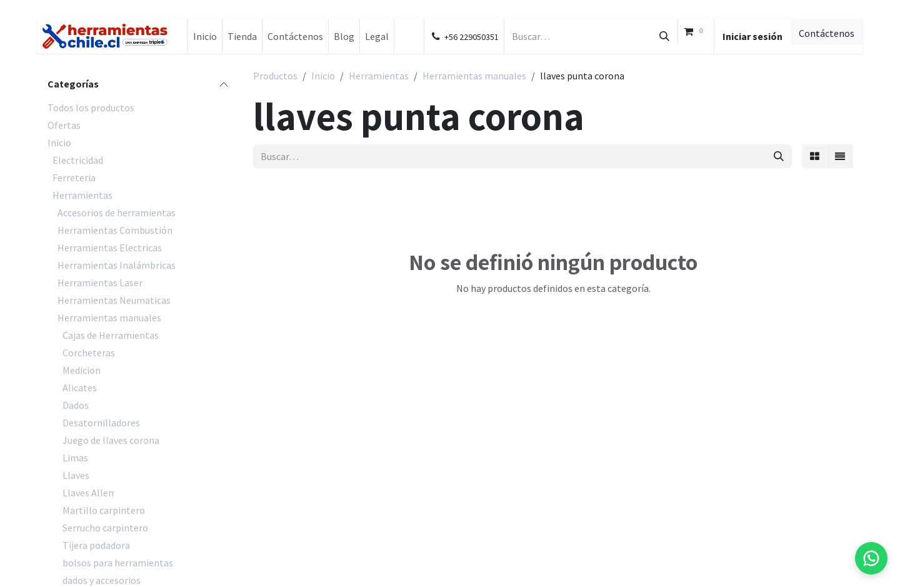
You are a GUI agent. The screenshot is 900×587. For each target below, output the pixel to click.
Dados (75, 405)
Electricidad (77, 160)
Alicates (79, 387)
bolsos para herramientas (117, 562)
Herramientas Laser (100, 282)
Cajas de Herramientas (110, 335)
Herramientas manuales (109, 317)
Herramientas (82, 195)
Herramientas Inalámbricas (117, 265)
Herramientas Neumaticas (114, 300)
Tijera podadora (96, 545)
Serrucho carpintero (105, 527)
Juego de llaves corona (110, 440)
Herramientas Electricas (110, 247)
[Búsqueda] (664, 36)
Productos (275, 75)
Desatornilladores (101, 422)
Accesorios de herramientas (117, 212)
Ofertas (64, 125)
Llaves (75, 475)
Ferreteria (74, 177)
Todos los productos (91, 107)
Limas (75, 457)
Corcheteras (88, 352)
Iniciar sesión (752, 36)
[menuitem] (205, 36)
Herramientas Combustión (115, 230)
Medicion (81, 370)
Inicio (59, 142)
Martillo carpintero (103, 510)
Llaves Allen (88, 492)
